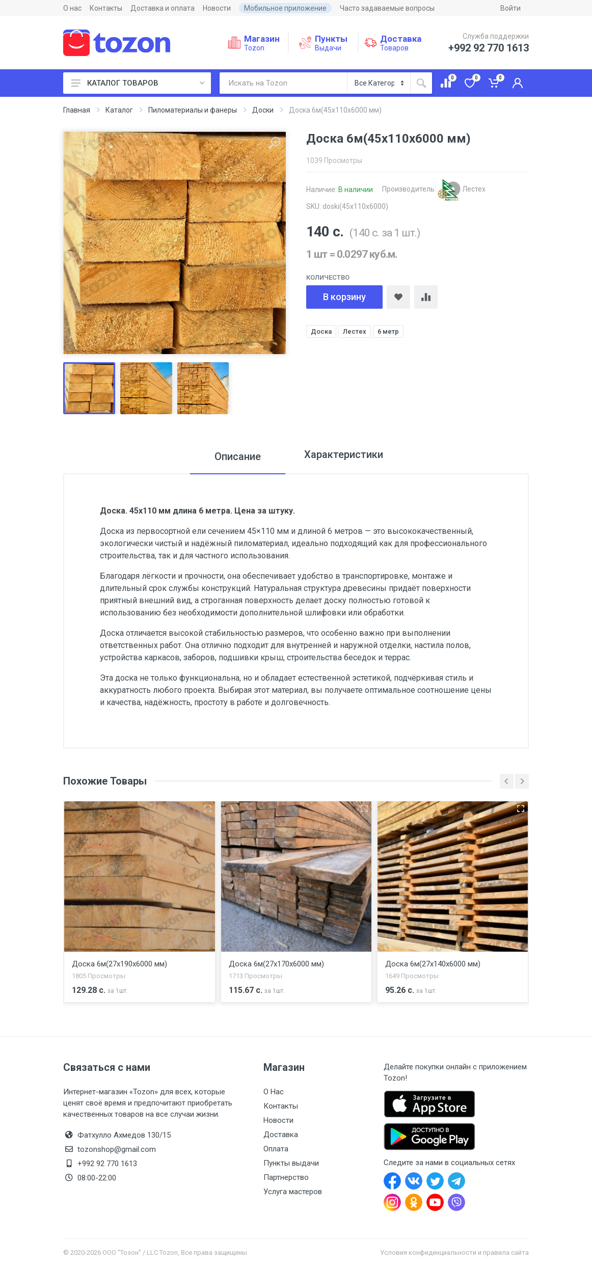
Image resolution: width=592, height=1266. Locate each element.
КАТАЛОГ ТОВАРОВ (137, 83)
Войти (510, 8)
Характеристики (343, 456)
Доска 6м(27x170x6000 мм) (276, 963)
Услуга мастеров (292, 1191)
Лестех (462, 189)
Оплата (275, 1148)
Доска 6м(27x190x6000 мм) (119, 963)
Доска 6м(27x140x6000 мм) (432, 963)
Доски (263, 110)
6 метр (388, 331)
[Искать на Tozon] (283, 83)
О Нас (273, 1091)
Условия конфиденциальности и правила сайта (454, 1252)
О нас (72, 8)
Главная (76, 110)
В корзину (344, 296)
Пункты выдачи (291, 1163)
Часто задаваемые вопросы (387, 8)
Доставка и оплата (162, 8)
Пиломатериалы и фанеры (192, 110)
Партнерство (286, 1177)
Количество (327, 277)
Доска (321, 331)
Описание (232, 456)
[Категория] (379, 83)
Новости (217, 8)
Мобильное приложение (285, 8)
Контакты (106, 8)
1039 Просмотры (334, 160)
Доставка (280, 1134)
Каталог (119, 110)
